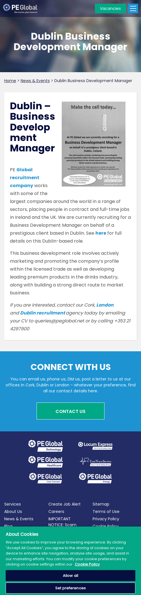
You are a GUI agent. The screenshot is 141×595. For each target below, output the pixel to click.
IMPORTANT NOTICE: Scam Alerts (62, 525)
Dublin (28, 313)
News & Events (18, 519)
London (105, 305)
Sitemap (101, 504)
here (100, 233)
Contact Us (70, 411)
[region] (70, 560)
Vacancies (110, 8)
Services (12, 504)
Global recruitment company (24, 177)
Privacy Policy (106, 519)
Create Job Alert (64, 504)
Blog (8, 526)
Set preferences (70, 588)
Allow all (70, 575)
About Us (13, 511)
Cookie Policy (106, 526)
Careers (56, 511)
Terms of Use (106, 511)
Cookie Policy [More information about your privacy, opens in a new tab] (87, 564)
